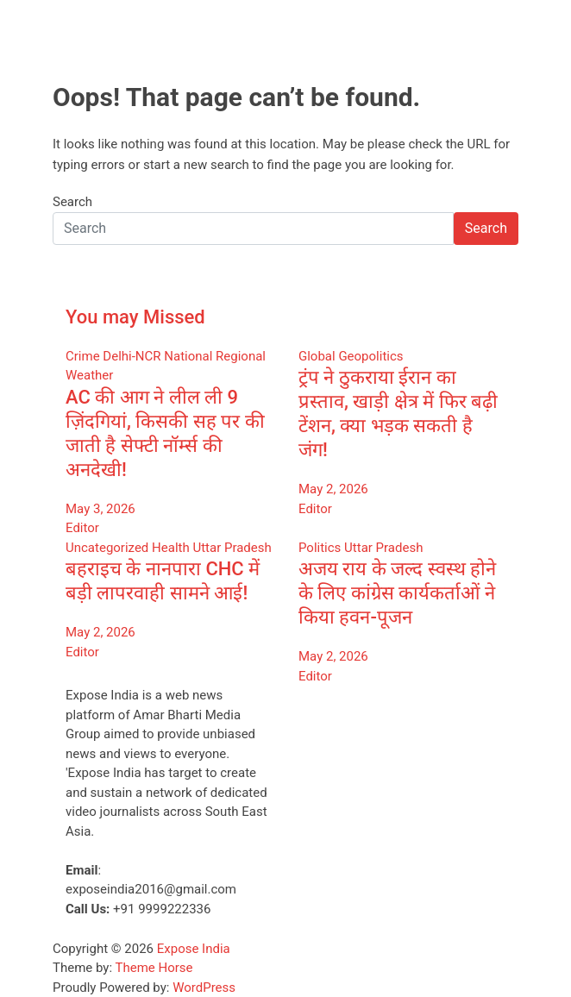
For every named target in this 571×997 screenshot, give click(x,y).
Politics (319, 547)
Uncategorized (107, 547)
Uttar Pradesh (231, 547)
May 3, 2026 (100, 509)
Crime (83, 356)
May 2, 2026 (333, 489)
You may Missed (135, 317)
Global (317, 356)
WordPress (204, 987)
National (188, 356)
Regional (241, 356)
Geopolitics (370, 356)
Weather (89, 375)
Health (171, 547)
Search (72, 202)
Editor (82, 528)
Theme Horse (154, 967)
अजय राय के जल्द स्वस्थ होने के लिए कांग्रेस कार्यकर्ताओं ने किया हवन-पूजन (397, 593)
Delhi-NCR (131, 356)
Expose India (193, 948)
